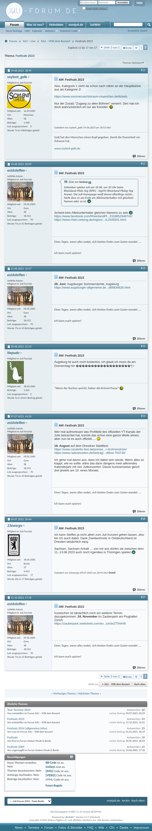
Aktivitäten (56, 24)
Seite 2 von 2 (112, 47)
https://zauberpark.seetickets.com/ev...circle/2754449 (90, 623)
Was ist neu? (35, 24)
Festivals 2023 (25, 56)
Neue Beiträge (14, 30)
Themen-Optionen (132, 62)
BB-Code (51, 762)
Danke (124, 827)
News (19, 827)
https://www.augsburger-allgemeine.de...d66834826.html (92, 287)
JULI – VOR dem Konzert (55, 41)
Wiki (101, 827)
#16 (143, 518)
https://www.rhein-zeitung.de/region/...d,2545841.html (90, 219)
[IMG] (49, 771)
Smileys (50, 767)
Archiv (126, 800)
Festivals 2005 (16, 746)
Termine (33, 827)
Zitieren (139, 156)
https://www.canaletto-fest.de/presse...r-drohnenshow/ (90, 449)
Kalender (37, 30)
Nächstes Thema (88, 693)
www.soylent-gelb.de (67, 148)
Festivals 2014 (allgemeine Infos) (27, 728)
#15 (143, 416)
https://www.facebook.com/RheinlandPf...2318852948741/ (93, 216)
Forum (14, 24)
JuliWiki (95, 24)
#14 (143, 346)
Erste (127, 48)
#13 (143, 268)
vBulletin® (70, 817)
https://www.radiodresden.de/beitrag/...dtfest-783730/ (90, 453)
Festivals (12, 737)
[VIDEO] (51, 775)
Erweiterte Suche (137, 30)
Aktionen (50, 30)
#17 (143, 597)
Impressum (141, 827)
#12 (143, 163)
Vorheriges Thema (64, 693)
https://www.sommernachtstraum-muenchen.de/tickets (90, 96)
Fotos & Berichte (70, 827)
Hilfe (140, 3)
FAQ (90, 827)
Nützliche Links (68, 30)
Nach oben (139, 684)
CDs (112, 827)
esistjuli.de (76, 24)
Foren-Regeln (54, 785)
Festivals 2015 (16, 719)
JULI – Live (29, 41)
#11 (143, 70)
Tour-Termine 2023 (18, 710)
